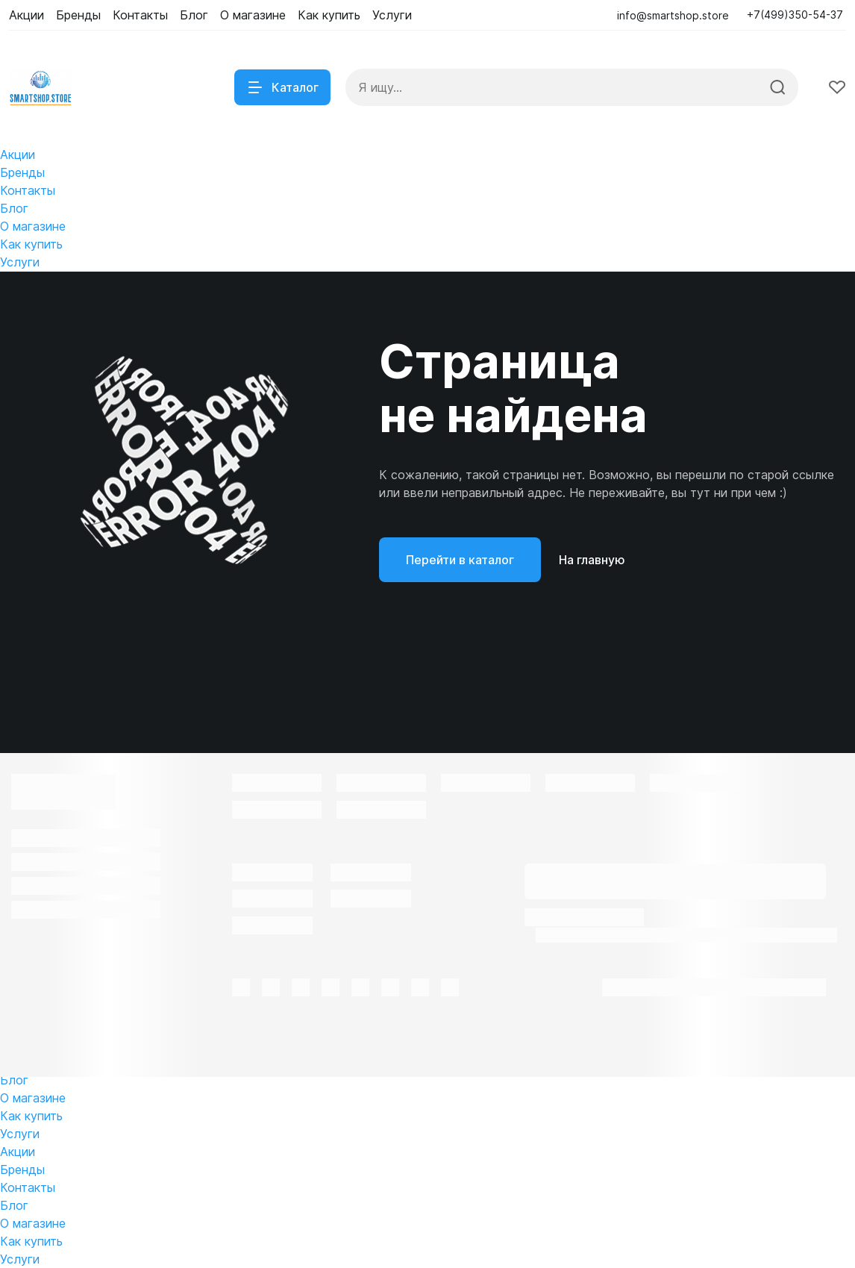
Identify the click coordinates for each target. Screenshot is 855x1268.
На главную (592, 559)
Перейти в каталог (460, 559)
